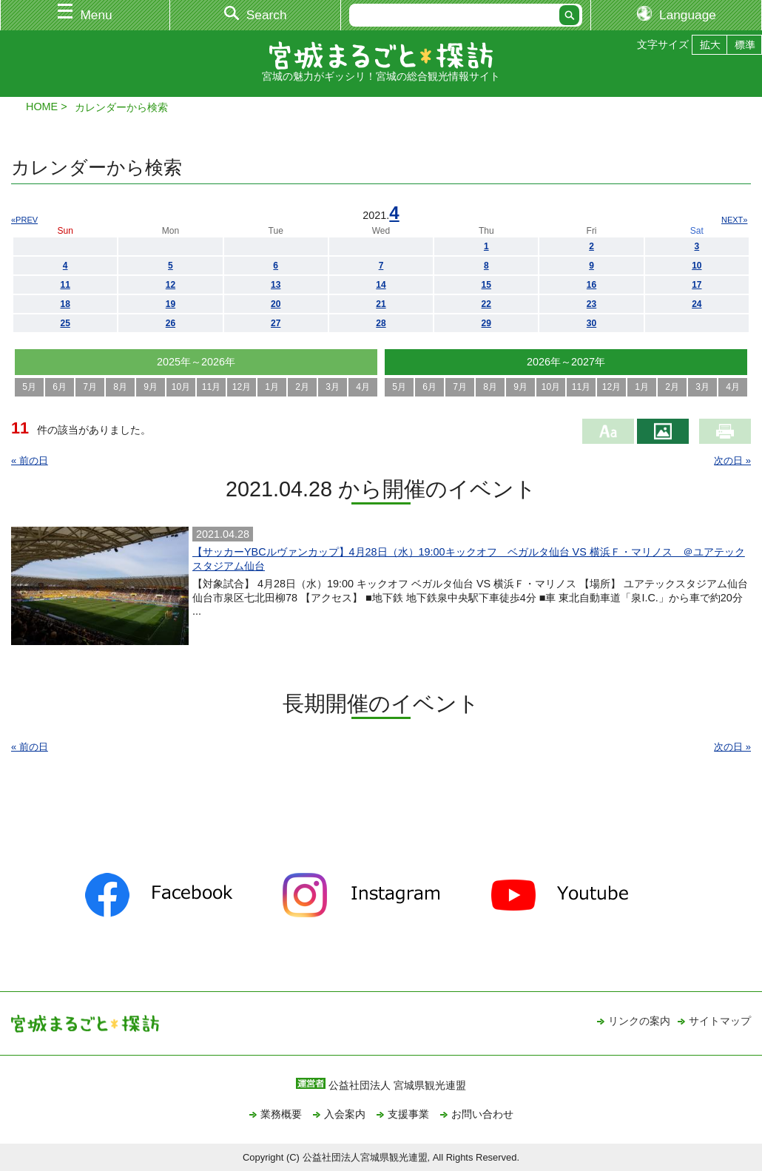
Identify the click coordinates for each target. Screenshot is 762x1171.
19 (170, 304)
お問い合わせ (482, 1114)
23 (591, 304)
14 (380, 285)
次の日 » (732, 460)
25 (65, 323)
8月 (120, 387)
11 (65, 285)
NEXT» (734, 219)
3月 (333, 387)
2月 (302, 387)
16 (591, 285)
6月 (60, 387)
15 (486, 285)
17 (696, 285)
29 (486, 323)
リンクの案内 (639, 1021)
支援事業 (408, 1114)
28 (380, 323)
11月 (211, 387)
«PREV (24, 219)
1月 (272, 387)
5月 (29, 387)
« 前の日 (29, 460)
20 (275, 304)
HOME (42, 106)
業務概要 (281, 1114)
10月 (181, 387)
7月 (90, 387)
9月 (151, 387)
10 (696, 265)
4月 (363, 387)
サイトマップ (720, 1021)
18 (65, 304)
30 (591, 323)
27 (275, 323)
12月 (241, 387)
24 (696, 304)
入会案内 (344, 1114)
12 (170, 285)
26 (170, 323)
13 (275, 285)
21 (380, 304)
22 (486, 304)
